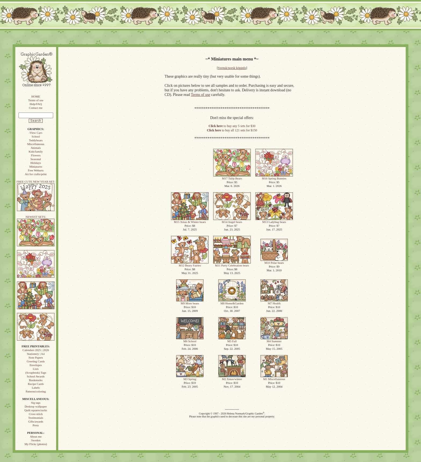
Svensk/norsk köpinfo (232, 68)
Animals (36, 147)
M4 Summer (274, 340)
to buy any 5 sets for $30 (232, 126)
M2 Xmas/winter (232, 377)
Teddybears (36, 140)
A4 (42, 353)
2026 (46, 350)
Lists (35, 368)
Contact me (35, 107)
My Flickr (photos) (35, 444)
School (36, 136)
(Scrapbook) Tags (35, 372)
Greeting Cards (36, 361)
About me (36, 436)
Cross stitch (36, 414)
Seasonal (35, 159)
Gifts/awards (35, 421)
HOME (35, 96)
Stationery (33, 353)
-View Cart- (36, 132)
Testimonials (35, 417)
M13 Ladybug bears (274, 220)
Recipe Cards (36, 383)
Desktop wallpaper (36, 406)
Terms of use (35, 100)
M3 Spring (190, 377)
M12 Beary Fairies (190, 264)
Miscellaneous (35, 144)
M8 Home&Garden (232, 302)
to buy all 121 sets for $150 (232, 130)
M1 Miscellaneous (274, 377)
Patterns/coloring (36, 391)
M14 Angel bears (232, 220)
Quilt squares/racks (35, 410)
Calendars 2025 (32, 350)
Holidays (35, 162)
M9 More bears (190, 302)
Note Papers (35, 357)
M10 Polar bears (274, 261)
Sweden (36, 440)
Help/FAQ (36, 104)
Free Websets (35, 170)
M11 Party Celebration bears (232, 264)
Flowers (35, 155)
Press (35, 425)
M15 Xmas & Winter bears (190, 220)
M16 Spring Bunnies (274, 177)
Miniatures (35, 166)
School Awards (36, 376)
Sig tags (35, 402)
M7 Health (274, 302)
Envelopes (36, 365)
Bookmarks (36, 380)
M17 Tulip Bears (232, 177)
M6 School (190, 340)
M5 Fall (232, 340)
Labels (35, 387)
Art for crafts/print (35, 174)
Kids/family (36, 151)
